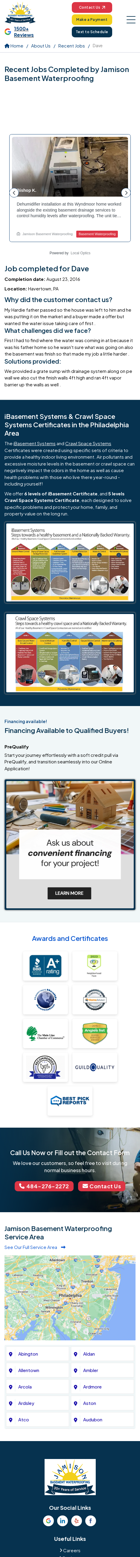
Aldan (89, 1354)
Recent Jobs (71, 45)
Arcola (25, 1386)
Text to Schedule (92, 32)
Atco (23, 1419)
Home (13, 45)
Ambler (90, 1370)
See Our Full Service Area (35, 1247)
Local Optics (80, 253)
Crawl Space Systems (88, 443)
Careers (71, 1550)
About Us (41, 45)
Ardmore (92, 1386)
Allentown (28, 1370)
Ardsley (26, 1403)
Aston (89, 1403)
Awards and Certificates (70, 938)
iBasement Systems (34, 443)
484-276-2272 (44, 1186)
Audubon (92, 1419)
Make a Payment (91, 19)
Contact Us (92, 7)
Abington (28, 1354)
